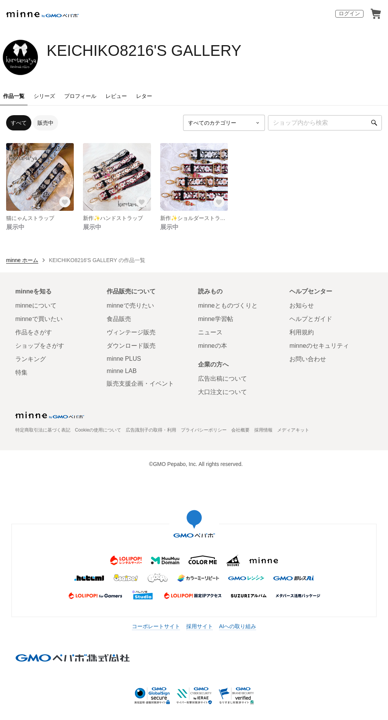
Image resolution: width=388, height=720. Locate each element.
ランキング (30, 359)
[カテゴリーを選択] (224, 123)
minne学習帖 (215, 319)
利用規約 (301, 332)
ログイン (349, 13)
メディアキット (293, 430)
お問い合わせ (307, 359)
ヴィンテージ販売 (131, 332)
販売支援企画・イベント (140, 383)
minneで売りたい (130, 305)
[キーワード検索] (325, 123)
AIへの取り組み (237, 626)
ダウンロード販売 (131, 345)
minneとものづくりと (228, 305)
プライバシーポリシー (204, 430)
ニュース (210, 332)
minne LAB (121, 371)
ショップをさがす (39, 345)
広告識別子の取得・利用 (151, 430)
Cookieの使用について (98, 430)
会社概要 (240, 430)
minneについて (36, 305)
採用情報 (263, 430)
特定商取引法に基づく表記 (42, 430)
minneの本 (212, 345)
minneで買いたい (39, 319)
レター (144, 96)
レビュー (116, 96)
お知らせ (301, 305)
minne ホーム (22, 260)
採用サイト (199, 626)
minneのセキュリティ (319, 345)
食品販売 (119, 319)
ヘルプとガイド (310, 319)
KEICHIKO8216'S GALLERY (144, 50)
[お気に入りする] (64, 202)
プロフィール (80, 96)
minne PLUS (124, 358)
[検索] (374, 123)
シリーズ (44, 96)
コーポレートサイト (156, 626)
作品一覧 (13, 96)
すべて (19, 123)
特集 (21, 372)
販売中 (45, 123)
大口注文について (222, 392)
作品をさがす (33, 332)
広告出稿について (222, 378)
